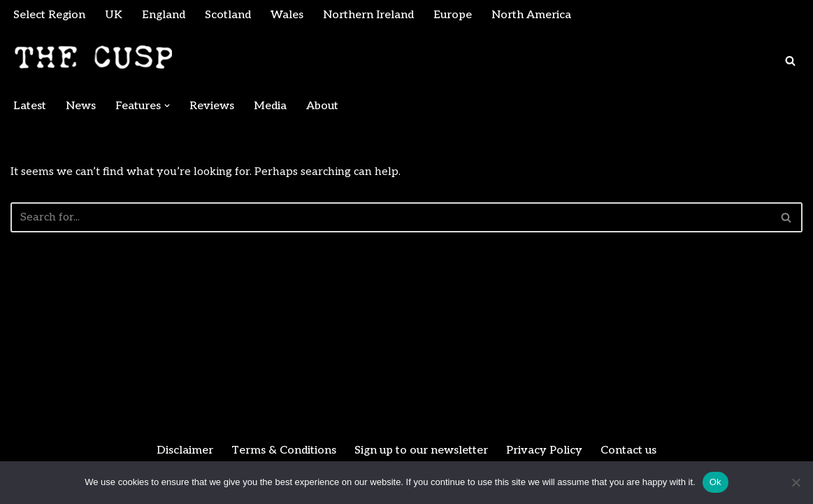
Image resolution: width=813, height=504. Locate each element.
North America (531, 15)
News (81, 106)
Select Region (49, 15)
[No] (796, 482)
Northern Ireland (368, 15)
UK (113, 15)
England (163, 15)
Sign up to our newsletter (421, 450)
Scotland (228, 15)
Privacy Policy (544, 450)
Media (270, 106)
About (322, 106)
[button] (167, 105)
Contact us (628, 450)
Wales (287, 15)
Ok (715, 482)
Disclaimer (185, 450)
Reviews (211, 106)
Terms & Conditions (283, 450)
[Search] (790, 60)
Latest (29, 106)
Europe (452, 15)
